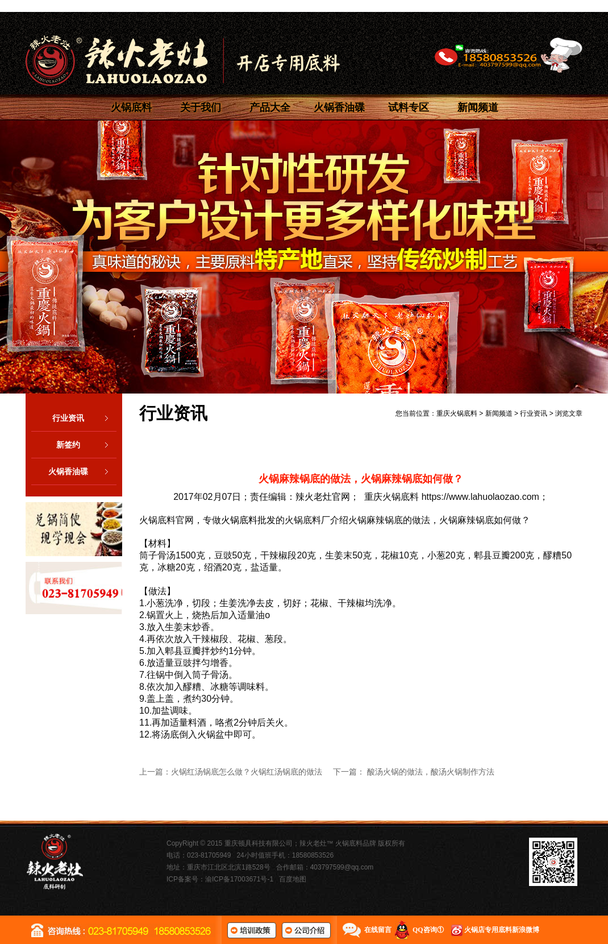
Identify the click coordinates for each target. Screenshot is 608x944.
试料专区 (408, 107)
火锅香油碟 (339, 107)
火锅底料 (131, 107)
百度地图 (292, 879)
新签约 (86, 445)
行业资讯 (84, 418)
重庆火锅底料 (456, 413)
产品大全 (269, 107)
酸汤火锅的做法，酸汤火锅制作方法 (430, 771)
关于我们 (200, 107)
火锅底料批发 (248, 520)
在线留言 (378, 930)
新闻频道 (477, 107)
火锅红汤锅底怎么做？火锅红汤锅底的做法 (246, 771)
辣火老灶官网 (322, 497)
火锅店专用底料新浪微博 (501, 930)
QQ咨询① (428, 930)
